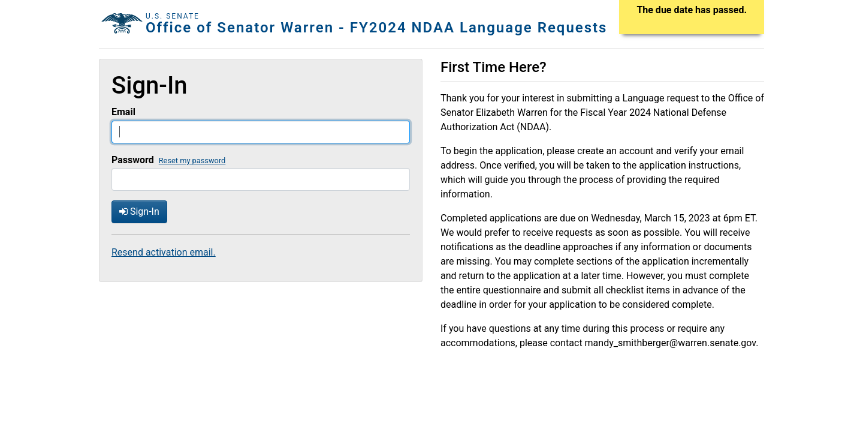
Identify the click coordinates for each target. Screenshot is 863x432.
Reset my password (192, 160)
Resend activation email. (163, 252)
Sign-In (139, 211)
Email (123, 112)
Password (132, 160)
